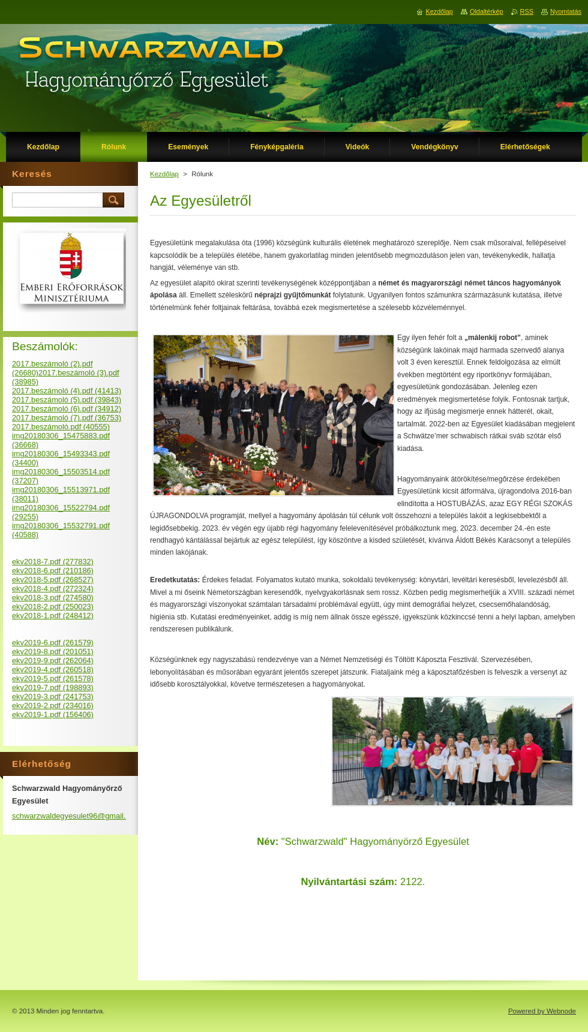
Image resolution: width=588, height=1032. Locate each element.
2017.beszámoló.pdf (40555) (61, 426)
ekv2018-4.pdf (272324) (53, 588)
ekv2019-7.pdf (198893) (53, 687)
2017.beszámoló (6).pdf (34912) (66, 408)
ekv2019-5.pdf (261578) (53, 678)
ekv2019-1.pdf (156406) (53, 714)
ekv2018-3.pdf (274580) (53, 597)
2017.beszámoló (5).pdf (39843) (66, 399)
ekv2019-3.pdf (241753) (53, 696)
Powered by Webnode (542, 1011)
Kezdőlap (164, 173)
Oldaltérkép (486, 11)
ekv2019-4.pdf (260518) (53, 669)
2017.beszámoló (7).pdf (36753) (66, 417)
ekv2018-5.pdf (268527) (53, 579)
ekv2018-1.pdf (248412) (53, 615)
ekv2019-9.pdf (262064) (53, 660)
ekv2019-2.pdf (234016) (53, 705)
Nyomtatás (565, 11)
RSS (526, 11)
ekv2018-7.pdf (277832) (53, 561)
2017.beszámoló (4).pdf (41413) (66, 390)
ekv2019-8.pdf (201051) (53, 651)
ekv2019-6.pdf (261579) (53, 642)
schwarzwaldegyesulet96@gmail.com (76, 815)
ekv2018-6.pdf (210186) (53, 570)
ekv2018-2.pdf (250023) (53, 606)
